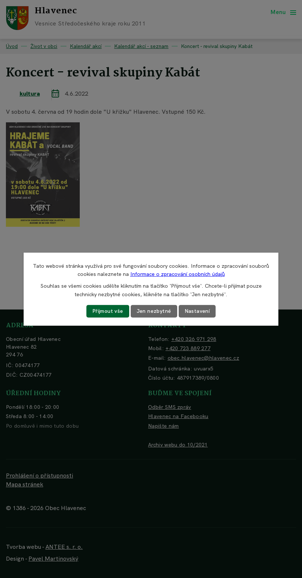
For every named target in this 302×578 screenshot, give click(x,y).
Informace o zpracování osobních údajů (177, 274)
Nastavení (197, 311)
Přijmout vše (107, 311)
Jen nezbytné (154, 311)
